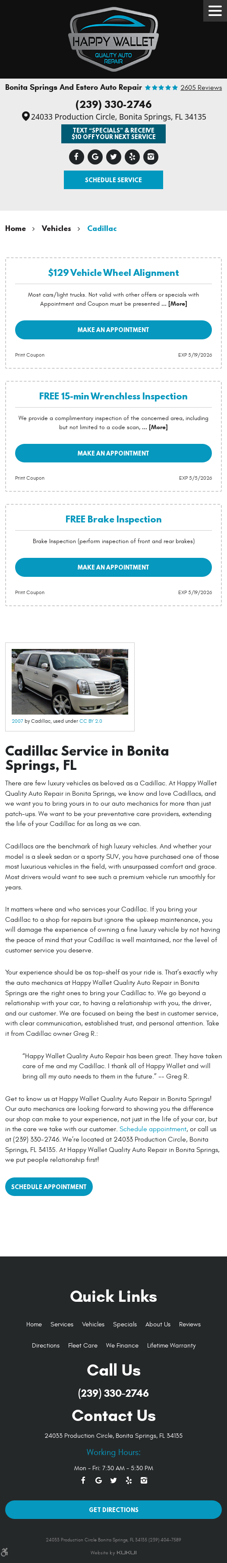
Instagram (150, 157)
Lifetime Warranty (171, 1345)
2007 (17, 721)
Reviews (190, 1324)
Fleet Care (83, 1345)
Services (61, 1324)
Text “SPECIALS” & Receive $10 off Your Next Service (114, 133)
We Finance (122, 1345)
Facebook (76, 157)
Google (95, 157)
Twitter (113, 157)
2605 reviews (201, 88)
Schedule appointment (153, 1129)
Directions (46, 1345)
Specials (125, 1324)
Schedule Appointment (49, 1187)
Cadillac (102, 228)
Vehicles (56, 228)
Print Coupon (29, 355)
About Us (157, 1324)
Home (15, 228)
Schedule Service (113, 180)
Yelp (132, 157)
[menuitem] (34, 1324)
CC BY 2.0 (90, 721)
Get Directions (114, 1510)
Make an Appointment (113, 330)
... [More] (173, 303)
